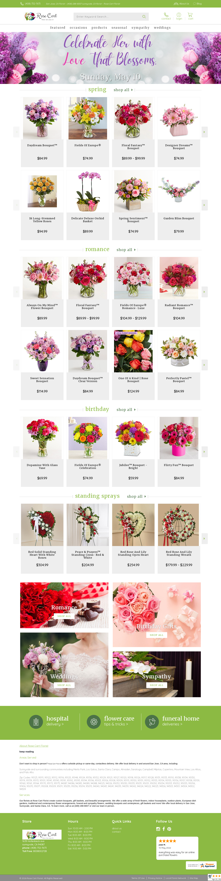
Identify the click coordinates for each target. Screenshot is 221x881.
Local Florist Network (176, 878)
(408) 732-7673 (32, 3)
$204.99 (88, 565)
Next (205, 132)
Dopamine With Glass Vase (42, 466)
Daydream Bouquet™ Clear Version (88, 380)
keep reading (26, 751)
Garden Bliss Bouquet (179, 218)
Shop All (121, 90)
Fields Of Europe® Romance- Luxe (133, 307)
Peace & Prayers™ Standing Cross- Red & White (88, 554)
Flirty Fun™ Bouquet (179, 465)
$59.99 (133, 478)
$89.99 (88, 231)
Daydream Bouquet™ (42, 145)
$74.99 (88, 158)
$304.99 (42, 565)
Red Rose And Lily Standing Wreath (179, 553)
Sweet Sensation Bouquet (42, 380)
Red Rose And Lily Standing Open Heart (133, 553)
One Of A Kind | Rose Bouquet (133, 380)
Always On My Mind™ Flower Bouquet (42, 307)
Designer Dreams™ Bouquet (179, 147)
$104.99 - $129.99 (133, 318)
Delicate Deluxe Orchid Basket (87, 220)
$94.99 (42, 231)
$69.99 (42, 478)
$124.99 (133, 391)
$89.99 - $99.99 (133, 158)
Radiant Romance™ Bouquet (179, 307)
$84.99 (42, 158)
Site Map (194, 878)
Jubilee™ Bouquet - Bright (133, 466)
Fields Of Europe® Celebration (88, 466)
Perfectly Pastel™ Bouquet (179, 380)
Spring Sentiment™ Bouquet (133, 220)
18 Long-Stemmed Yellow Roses (42, 220)
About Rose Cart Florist (33, 746)
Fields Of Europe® (88, 145)
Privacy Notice (155, 878)
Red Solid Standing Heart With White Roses (42, 554)
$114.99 (42, 391)
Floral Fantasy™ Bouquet (133, 147)
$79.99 (179, 231)
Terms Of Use (138, 878)
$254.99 (133, 565)
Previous (16, 132)
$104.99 (179, 318)
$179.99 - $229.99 (179, 565)
